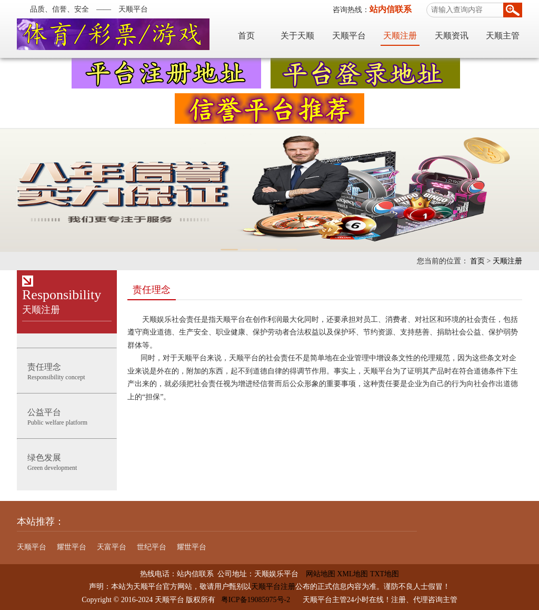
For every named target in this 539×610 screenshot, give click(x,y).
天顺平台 (349, 35)
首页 (246, 35)
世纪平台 (151, 547)
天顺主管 (503, 35)
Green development (66, 461)
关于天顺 (297, 35)
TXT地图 (384, 574)
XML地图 (352, 574)
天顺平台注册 (273, 587)
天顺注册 (400, 35)
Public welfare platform (66, 416)
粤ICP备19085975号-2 (255, 600)
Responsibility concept (66, 370)
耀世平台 (71, 547)
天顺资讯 (451, 35)
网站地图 (316, 574)
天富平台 (111, 547)
